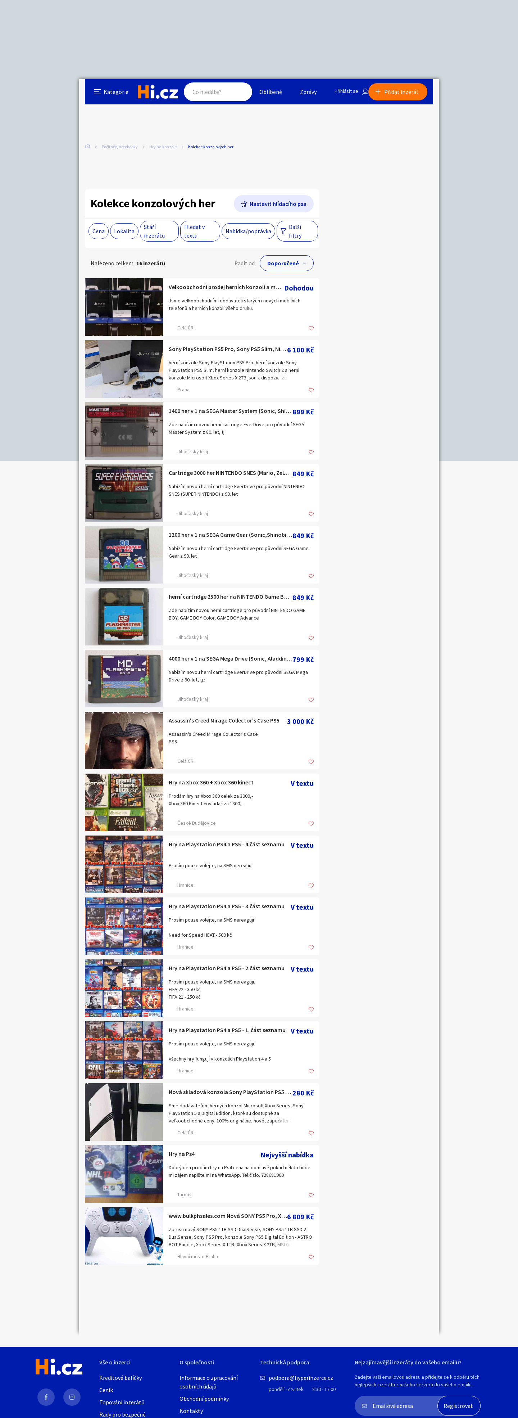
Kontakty (191, 1410)
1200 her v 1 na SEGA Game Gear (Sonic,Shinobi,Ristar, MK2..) (230, 537)
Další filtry (295, 233)
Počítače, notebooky (120, 151)
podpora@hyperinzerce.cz (301, 1377)
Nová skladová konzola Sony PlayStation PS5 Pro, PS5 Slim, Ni (230, 1094)
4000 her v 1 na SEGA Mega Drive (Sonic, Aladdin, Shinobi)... (230, 661)
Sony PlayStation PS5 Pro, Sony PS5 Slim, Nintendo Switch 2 (228, 351)
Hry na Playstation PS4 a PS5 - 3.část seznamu (230, 909)
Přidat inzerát (407, 95)
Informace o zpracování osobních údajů (209, 1382)
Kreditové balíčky (120, 1377)
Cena (98, 233)
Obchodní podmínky (204, 1398)
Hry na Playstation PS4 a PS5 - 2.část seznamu (230, 971)
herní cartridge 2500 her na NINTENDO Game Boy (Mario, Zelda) (230, 599)
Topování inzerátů (122, 1402)
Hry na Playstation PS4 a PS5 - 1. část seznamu (230, 1032)
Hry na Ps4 (185, 1156)
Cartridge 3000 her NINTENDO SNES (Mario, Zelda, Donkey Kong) (230, 475)
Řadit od (245, 265)
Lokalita (124, 233)
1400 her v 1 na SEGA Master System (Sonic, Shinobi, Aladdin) (230, 413)
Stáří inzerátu (154, 233)
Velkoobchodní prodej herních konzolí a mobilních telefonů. (226, 289)
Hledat (233, 95)
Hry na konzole (163, 151)
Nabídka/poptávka (248, 233)
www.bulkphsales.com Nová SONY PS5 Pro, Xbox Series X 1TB (228, 1218)
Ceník (106, 1390)
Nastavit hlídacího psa (278, 206)
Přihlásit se (342, 95)
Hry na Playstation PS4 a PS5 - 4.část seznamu (230, 847)
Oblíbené (264, 95)
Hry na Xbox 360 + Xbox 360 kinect (221, 785)
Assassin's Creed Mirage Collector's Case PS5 (228, 723)
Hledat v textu (194, 233)
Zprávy (302, 95)
